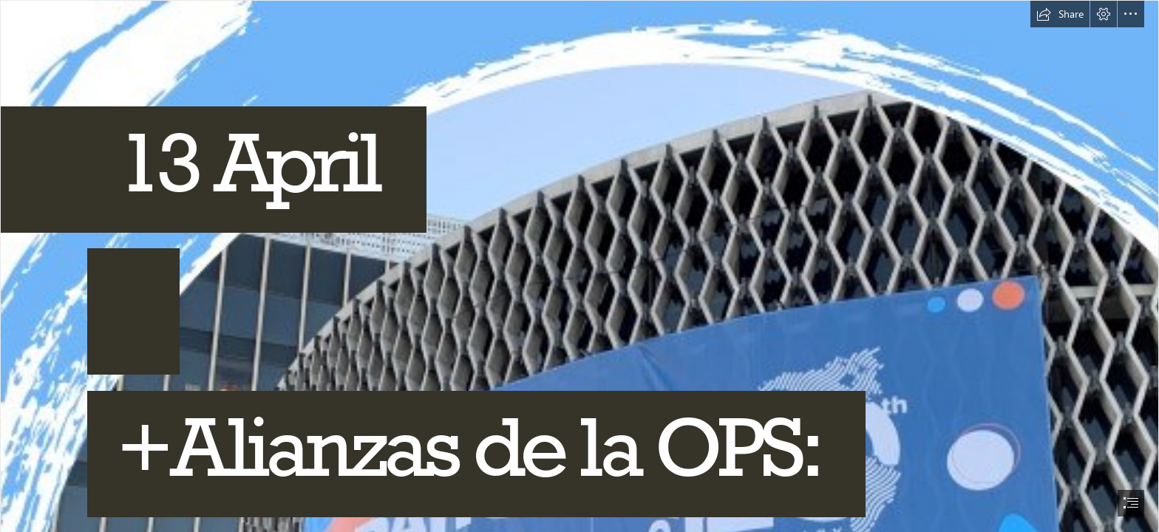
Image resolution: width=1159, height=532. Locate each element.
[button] (1060, 14)
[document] (579, 266)
